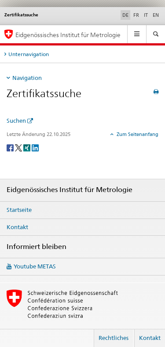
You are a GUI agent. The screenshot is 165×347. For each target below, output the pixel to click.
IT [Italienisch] (146, 15)
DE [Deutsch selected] (125, 15)
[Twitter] (19, 147)
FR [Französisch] (136, 15)
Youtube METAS (35, 266)
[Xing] (27, 147)
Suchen (16, 120)
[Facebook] (11, 147)
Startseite (19, 209)
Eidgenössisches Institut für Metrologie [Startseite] (68, 34)
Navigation (27, 77)
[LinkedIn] (35, 147)
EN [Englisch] (156, 15)
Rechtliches (113, 337)
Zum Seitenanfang (136, 134)
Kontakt (17, 226)
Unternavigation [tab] (28, 54)
